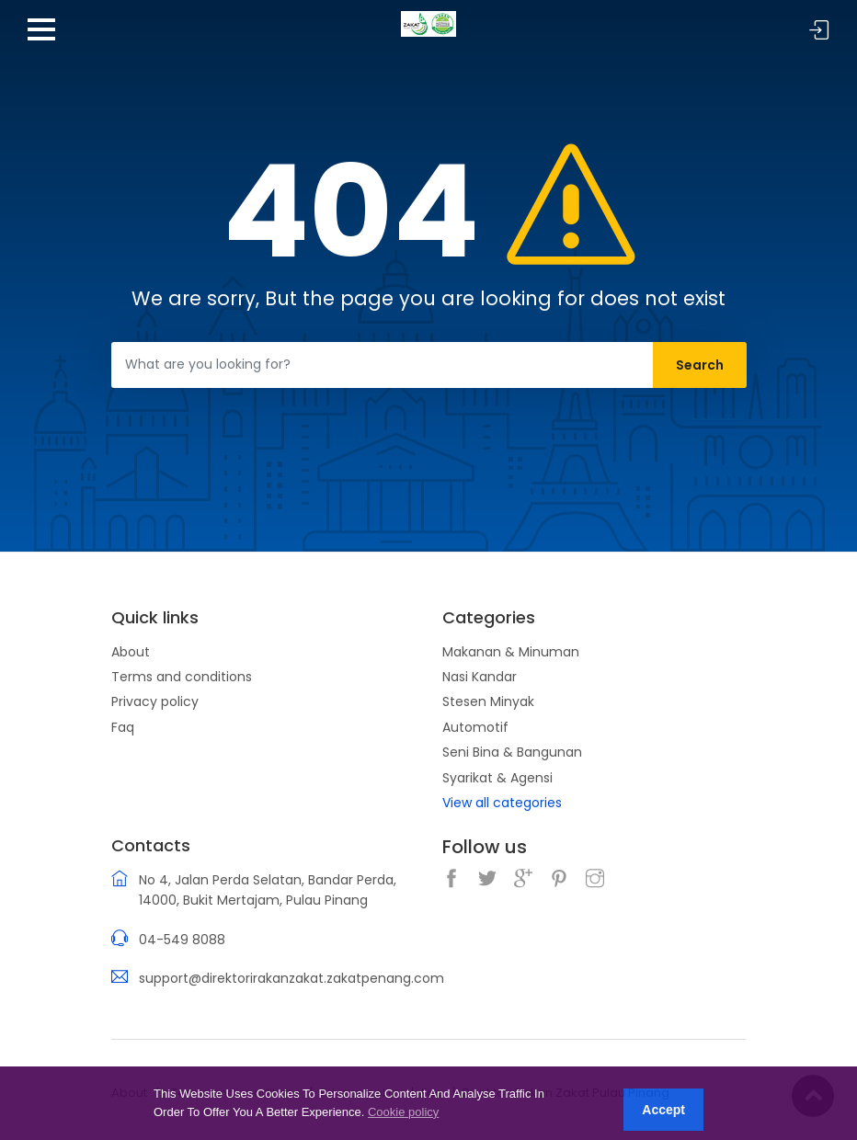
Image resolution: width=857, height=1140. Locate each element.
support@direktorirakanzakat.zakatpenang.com (291, 978)
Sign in (819, 30)
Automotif (475, 727)
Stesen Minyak (488, 701)
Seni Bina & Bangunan (512, 752)
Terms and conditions (181, 676)
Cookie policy (403, 1112)
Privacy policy (155, 701)
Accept (663, 1109)
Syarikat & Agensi (497, 778)
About (130, 652)
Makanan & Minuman (510, 652)
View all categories (502, 802)
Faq (122, 727)
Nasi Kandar (479, 676)
